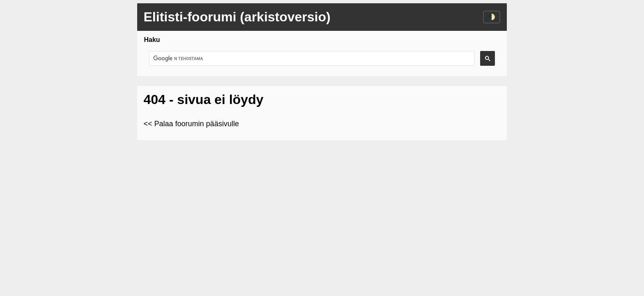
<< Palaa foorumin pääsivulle (191, 124)
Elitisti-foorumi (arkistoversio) (237, 16)
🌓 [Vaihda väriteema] (491, 17)
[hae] (311, 58)
